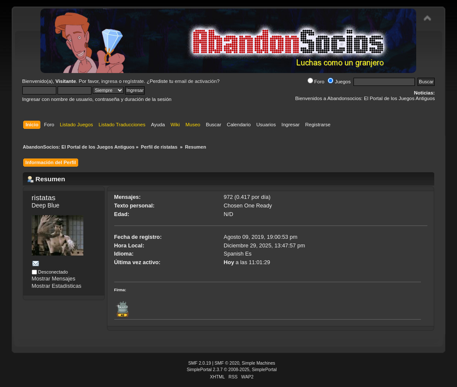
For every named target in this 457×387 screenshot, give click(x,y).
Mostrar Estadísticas (57, 286)
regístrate (133, 81)
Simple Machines (258, 363)
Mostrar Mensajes (54, 278)
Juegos (339, 81)
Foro (316, 81)
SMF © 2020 (227, 363)
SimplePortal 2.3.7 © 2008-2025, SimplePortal (232, 369)
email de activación (196, 81)
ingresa (109, 81)
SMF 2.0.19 (199, 363)
